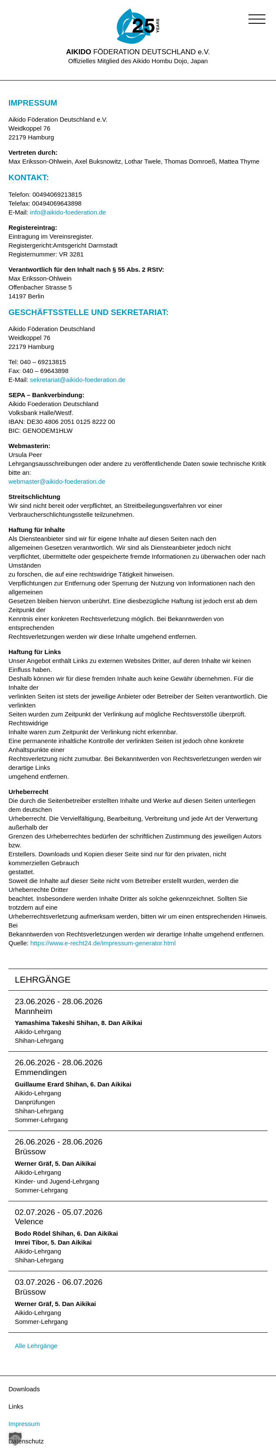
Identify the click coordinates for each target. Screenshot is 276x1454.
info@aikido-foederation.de (68, 212)
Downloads (24, 1389)
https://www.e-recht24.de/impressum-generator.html (103, 943)
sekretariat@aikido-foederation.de (77, 379)
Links (15, 1406)
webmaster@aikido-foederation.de (56, 481)
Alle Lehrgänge (36, 1345)
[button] (257, 19)
